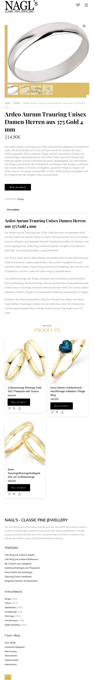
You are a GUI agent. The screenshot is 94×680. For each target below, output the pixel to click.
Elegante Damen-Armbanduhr (21, 580)
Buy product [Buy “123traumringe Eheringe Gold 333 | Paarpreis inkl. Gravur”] (19, 401)
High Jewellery (12, 624)
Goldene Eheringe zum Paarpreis (22, 567)
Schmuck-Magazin (15, 646)
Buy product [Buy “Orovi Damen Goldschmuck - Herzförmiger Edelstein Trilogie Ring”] (61, 405)
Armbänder (11, 611)
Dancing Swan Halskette (18, 576)
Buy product (18, 186)
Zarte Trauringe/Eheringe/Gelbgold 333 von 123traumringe (24, 472)
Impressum (11, 663)
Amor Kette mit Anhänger (19, 571)
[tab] (13, 209)
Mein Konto (11, 650)
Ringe (17, 103)
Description (13, 209)
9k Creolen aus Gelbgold (18, 563)
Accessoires (11, 619)
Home (7, 103)
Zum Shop (10, 642)
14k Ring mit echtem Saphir (20, 554)
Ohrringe (9, 615)
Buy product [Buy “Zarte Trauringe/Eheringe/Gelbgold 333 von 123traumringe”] (19, 487)
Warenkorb (11, 655)
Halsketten (10, 606)
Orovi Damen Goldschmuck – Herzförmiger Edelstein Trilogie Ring (67, 391)
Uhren (8, 602)
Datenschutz (11, 659)
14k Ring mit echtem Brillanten (21, 558)
